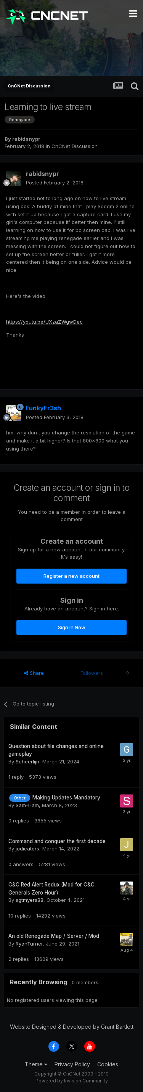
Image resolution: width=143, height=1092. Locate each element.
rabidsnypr (26, 139)
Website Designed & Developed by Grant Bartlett (71, 1026)
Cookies (107, 1064)
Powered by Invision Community (71, 1081)
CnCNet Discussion (74, 146)
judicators (27, 848)
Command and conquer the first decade (57, 841)
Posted (55, 182)
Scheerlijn (27, 761)
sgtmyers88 (29, 900)
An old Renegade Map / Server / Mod (53, 936)
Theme (36, 1064)
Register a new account (71, 576)
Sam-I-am (27, 805)
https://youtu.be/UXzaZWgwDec (44, 322)
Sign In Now (71, 627)
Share (34, 673)
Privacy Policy (72, 1064)
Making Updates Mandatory (66, 797)
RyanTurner (29, 944)
